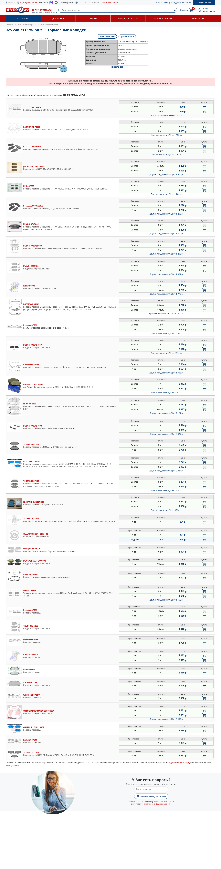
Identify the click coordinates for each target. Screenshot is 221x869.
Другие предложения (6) (166, 174)
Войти (206, 8)
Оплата (93, 18)
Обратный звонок (109, 2)
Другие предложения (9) (166, 233)
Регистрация (209, 11)
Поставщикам (163, 18)
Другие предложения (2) (166, 213)
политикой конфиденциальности (157, 804)
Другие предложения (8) (166, 372)
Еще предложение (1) (166, 135)
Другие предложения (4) (166, 115)
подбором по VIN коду (178, 762)
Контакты (198, 18)
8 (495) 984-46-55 (28, 2)
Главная (10, 24)
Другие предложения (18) (166, 313)
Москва (11, 2)
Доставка (58, 18)
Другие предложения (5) (166, 253)
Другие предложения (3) (166, 274)
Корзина (184, 10)
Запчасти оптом (128, 18)
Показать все (117, 66)
